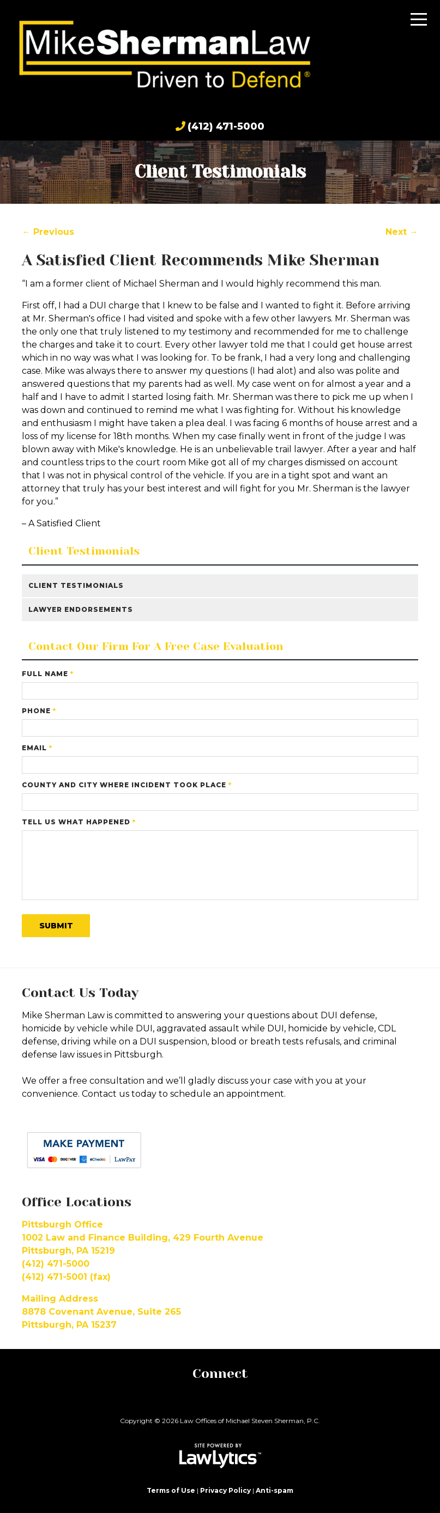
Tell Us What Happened (79, 822)
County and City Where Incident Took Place (127, 785)
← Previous (48, 232)
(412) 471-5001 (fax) (66, 1277)
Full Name (48, 674)
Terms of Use (171, 1490)
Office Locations (76, 1202)
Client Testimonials (84, 551)
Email (37, 748)
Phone (39, 711)
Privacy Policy (225, 1490)
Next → (401, 232)
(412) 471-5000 (226, 126)
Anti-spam (274, 1490)
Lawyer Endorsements (80, 609)
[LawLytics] (220, 1455)
